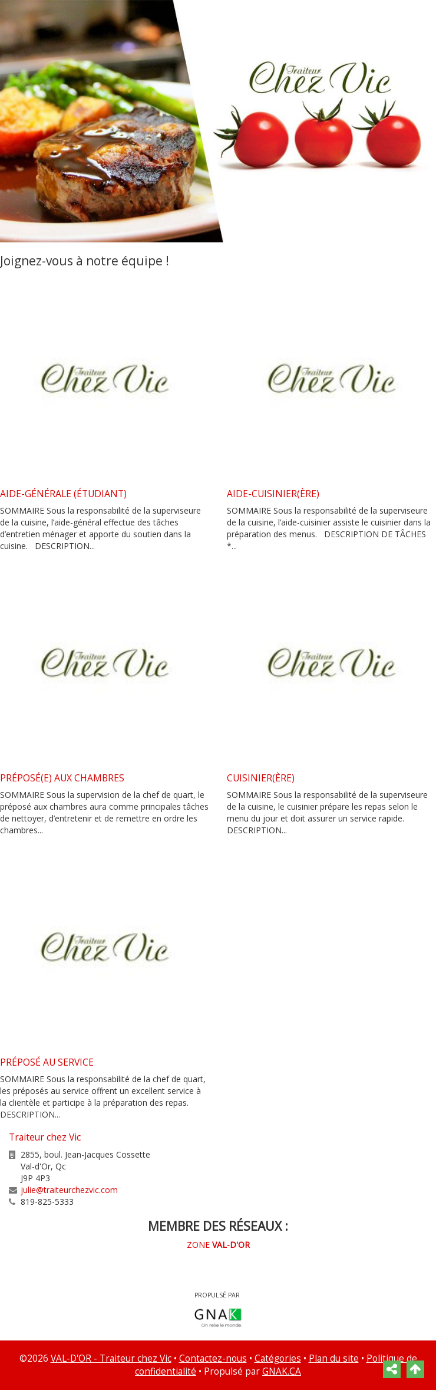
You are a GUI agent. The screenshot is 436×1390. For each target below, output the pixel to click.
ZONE (218, 1244)
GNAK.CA (281, 1371)
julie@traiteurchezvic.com (69, 1189)
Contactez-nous (213, 1358)
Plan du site (334, 1358)
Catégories (278, 1358)
